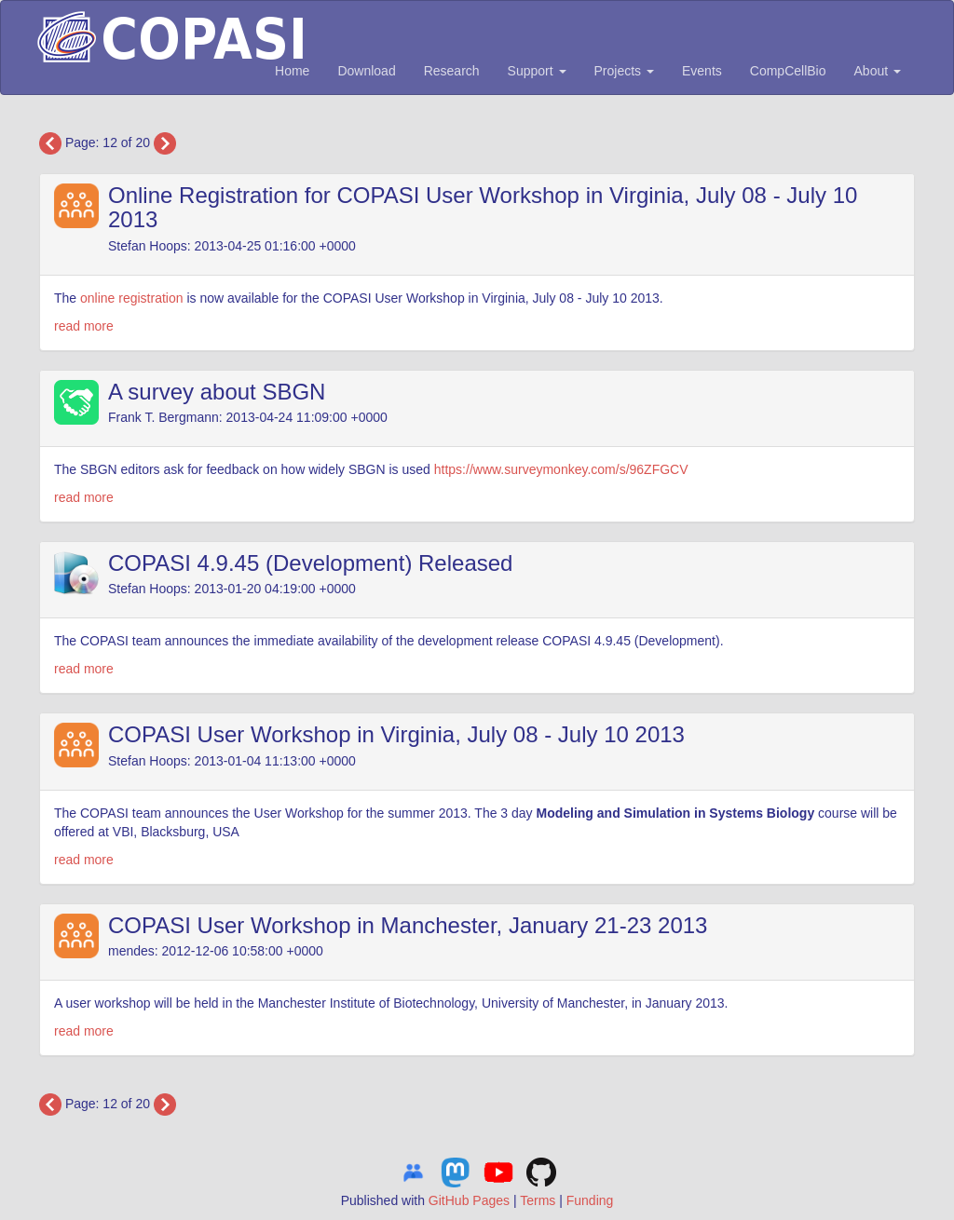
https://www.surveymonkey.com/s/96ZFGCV (561, 469)
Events (702, 70)
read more (84, 326)
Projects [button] (624, 70)
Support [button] (537, 70)
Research (452, 70)
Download (366, 70)
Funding (590, 1200)
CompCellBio (788, 70)
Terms (537, 1200)
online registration (132, 298)
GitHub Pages (469, 1200)
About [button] (877, 70)
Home (292, 70)
